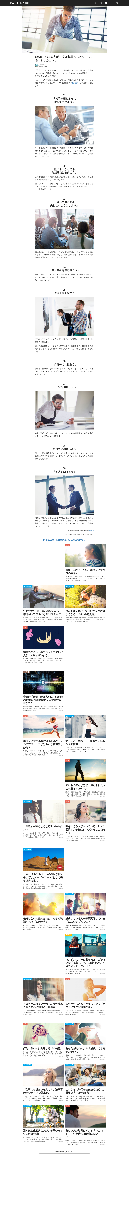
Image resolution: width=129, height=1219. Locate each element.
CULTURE (26, 672)
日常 (79, 534)
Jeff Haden (91, 530)
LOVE (67, 546)
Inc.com (75, 83)
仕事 (83, 534)
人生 (92, 534)
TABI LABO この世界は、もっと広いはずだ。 (64, 540)
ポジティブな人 (68, 534)
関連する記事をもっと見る (64, 1152)
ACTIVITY (68, 935)
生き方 (87, 534)
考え (75, 534)
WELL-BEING (27, 587)
